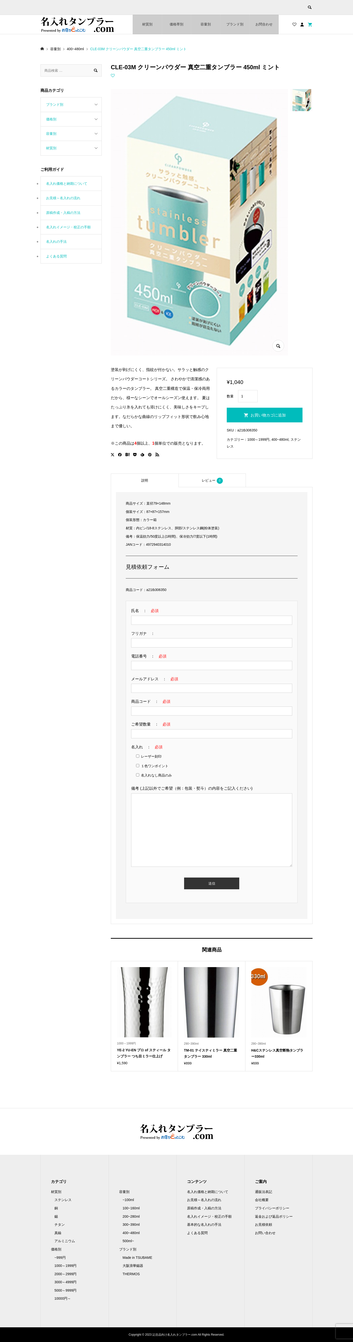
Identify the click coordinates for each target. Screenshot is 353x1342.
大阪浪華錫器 (133, 1266)
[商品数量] (248, 396)
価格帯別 (176, 24)
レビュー (212, 481)
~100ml (128, 1200)
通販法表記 (263, 1192)
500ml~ (128, 1241)
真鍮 (57, 1233)
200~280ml (131, 1216)
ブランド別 (234, 24)
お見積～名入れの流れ (63, 198)
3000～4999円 (65, 1282)
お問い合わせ (265, 1233)
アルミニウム (64, 1241)
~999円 (60, 1258)
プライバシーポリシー (272, 1208)
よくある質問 (56, 256)
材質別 (147, 24)
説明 (144, 480)
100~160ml (131, 1208)
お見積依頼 (263, 1224)
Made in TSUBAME (137, 1258)
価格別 (51, 119)
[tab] (144, 480)
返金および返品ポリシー (274, 1216)
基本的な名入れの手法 (204, 1224)
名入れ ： (147, 747)
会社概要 (262, 1200)
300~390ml (131, 1224)
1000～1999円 (258, 439)
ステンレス (63, 1200)
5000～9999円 (65, 1290)
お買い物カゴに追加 (268, 415)
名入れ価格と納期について (66, 183)
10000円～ (62, 1298)
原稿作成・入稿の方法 (63, 213)
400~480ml (280, 439)
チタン (59, 1224)
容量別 (206, 24)
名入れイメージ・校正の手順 (68, 227)
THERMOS (131, 1274)
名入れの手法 (56, 241)
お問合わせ (264, 24)
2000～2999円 (65, 1274)
